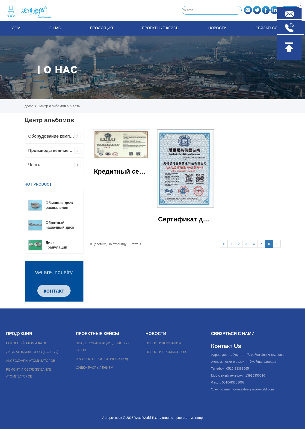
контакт (54, 297)
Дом (16, 28)
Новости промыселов (165, 352)
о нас (55, 28)
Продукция (101, 28)
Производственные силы (54, 150)
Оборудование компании (54, 136)
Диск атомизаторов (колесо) (32, 352)
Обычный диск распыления (59, 215)
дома (29, 106)
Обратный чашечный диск (60, 235)
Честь (75, 106)
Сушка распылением (94, 367)
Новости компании (163, 343)
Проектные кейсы (160, 28)
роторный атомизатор (26, 343)
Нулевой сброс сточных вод (102, 359)
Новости (217, 28)
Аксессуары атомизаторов (30, 361)
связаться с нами (274, 28)
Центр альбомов (52, 106)
